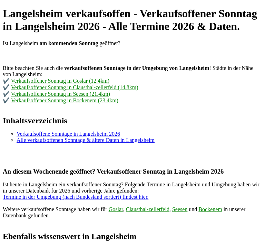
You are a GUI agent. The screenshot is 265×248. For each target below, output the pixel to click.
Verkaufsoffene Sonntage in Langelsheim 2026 (68, 134)
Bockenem (210, 209)
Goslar (116, 209)
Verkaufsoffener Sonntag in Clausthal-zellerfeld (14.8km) (74, 87)
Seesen (179, 209)
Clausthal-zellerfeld (147, 209)
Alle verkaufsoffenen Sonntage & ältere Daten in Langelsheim (86, 140)
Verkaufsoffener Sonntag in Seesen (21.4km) (60, 94)
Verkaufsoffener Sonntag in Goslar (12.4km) (60, 81)
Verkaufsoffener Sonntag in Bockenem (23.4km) (64, 100)
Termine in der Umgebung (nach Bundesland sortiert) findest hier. (75, 197)
